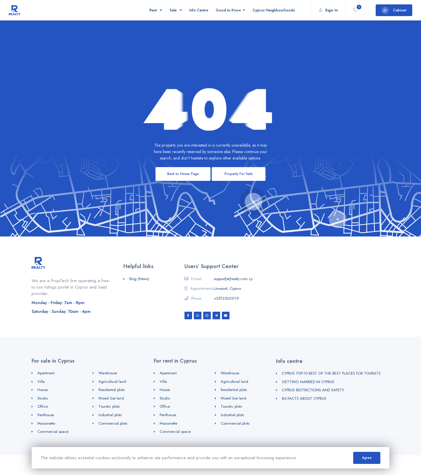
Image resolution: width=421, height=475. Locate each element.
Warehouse (108, 373)
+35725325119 (226, 298)
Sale (176, 10)
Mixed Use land (111, 398)
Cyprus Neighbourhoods (275, 10)
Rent (155, 10)
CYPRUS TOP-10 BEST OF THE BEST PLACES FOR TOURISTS (331, 373)
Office (42, 406)
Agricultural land (112, 381)
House (42, 389)
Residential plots (112, 389)
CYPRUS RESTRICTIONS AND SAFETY (313, 390)
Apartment (45, 373)
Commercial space (52, 431)
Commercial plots (113, 423)
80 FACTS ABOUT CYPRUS (304, 398)
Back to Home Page (183, 173)
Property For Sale (239, 173)
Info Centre (198, 10)
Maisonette (46, 423)
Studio (42, 398)
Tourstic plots (109, 406)
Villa (41, 381)
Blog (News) (139, 279)
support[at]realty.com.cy (233, 279)
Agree (367, 457)
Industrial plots (110, 415)
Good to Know (230, 10)
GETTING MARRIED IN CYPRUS (308, 382)
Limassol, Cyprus (227, 288)
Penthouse (45, 415)
